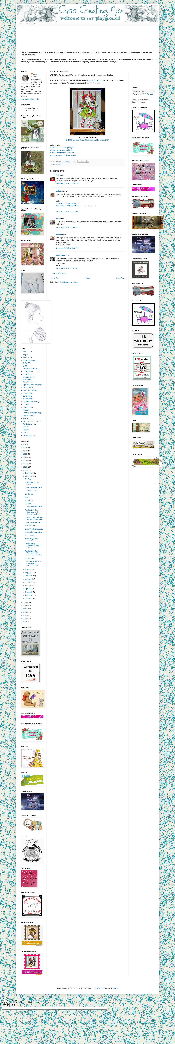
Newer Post (55, 278)
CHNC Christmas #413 (33, 487)
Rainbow (26, 410)
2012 (25, 619)
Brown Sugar (27, 357)
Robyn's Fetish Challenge (32, 413)
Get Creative (27, 396)
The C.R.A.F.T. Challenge (32, 421)
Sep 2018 (29, 573)
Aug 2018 (29, 576)
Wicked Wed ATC (29, 435)
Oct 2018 (28, 569)
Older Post (120, 278)
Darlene (59, 191)
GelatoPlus (99, 988)
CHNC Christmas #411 (33, 522)
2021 (25, 460)
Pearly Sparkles (28, 407)
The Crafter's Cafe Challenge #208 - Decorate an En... (32, 512)
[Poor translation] (13, 1005)
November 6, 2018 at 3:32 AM (66, 268)
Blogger (115, 988)
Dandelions (29, 494)
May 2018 (29, 585)
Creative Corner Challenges (29, 378)
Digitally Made (28, 382)
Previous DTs (31, 24)
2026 (25, 444)
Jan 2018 (29, 598)
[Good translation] (6, 1005)
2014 (25, 612)
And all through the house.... (32, 483)
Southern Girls (28, 418)
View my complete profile (30, 99)
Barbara (59, 235)
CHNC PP (26, 363)
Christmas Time (30, 491)
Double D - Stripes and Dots (61, 150)
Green (27, 497)
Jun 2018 (29, 582)
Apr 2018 (28, 589)
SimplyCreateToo (29, 416)
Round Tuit (29, 500)
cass (35, 74)
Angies (25, 355)
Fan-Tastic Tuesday (30, 390)
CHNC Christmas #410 (33, 532)
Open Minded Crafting (31, 402)
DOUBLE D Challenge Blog (66, 203)
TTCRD (25, 427)
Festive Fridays (28, 393)
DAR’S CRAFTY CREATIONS (67, 206)
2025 (25, 448)
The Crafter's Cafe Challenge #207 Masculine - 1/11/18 (33, 553)
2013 (25, 615)
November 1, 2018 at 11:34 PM (67, 184)
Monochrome (30, 535)
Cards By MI (60, 255)
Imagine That (27, 399)
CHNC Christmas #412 (33, 507)
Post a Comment (59, 273)
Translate (148, 94)
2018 (25, 470)
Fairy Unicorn (28, 387)
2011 (25, 622)
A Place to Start (28, 352)
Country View (28, 371)
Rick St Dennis (95, 80)
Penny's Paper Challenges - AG (63, 155)
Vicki (57, 175)
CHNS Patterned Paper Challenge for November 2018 (87, 140)
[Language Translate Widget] (143, 91)
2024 (25, 451)
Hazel (58, 219)
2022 (25, 457)
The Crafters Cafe (29, 424)
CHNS (58, 164)
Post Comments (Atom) (69, 282)
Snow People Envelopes (34, 529)
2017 (25, 602)
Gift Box (28, 479)
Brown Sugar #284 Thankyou (32, 540)
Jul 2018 (28, 579)
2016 (25, 606)
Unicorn (25, 432)
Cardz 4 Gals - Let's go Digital (62, 148)
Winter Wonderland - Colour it (62, 153)
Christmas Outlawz (30, 369)
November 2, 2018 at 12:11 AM (67, 211)
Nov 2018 (29, 476)
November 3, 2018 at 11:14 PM (67, 248)
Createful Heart (28, 374)
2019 (25, 467)
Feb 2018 (29, 595)
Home (21, 24)
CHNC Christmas (29, 360)
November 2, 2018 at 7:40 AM (66, 227)
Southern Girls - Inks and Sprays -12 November (34, 518)
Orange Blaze (30, 558)
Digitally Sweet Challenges (32, 385)
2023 (25, 454)
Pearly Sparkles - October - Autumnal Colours (33, 546)
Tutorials (26, 430)
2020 (25, 464)
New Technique (30, 526)
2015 (25, 609)
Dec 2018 (29, 473)
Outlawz (26, 404)
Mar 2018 (29, 592)
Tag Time (28, 504)
